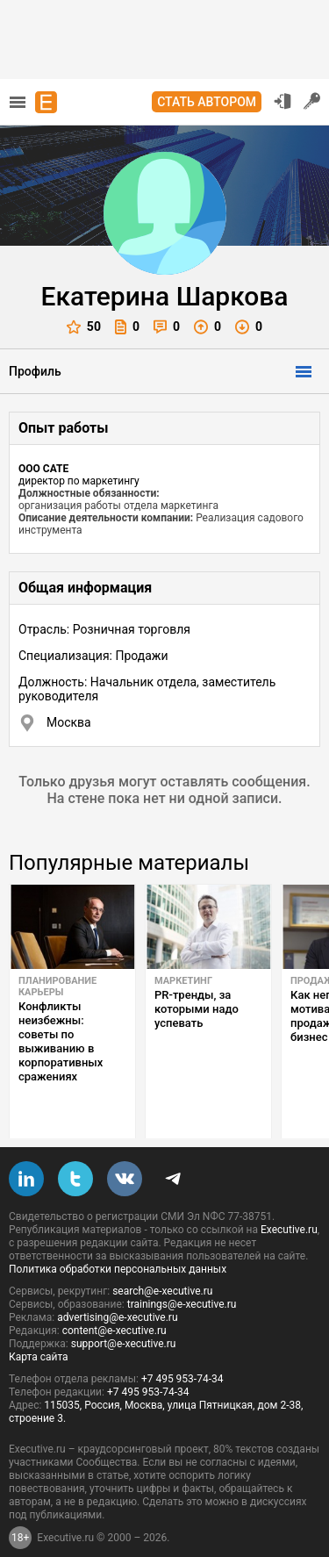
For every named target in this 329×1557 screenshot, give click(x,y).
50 (84, 327)
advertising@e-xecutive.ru (117, 1290)
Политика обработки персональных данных (117, 1242)
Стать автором (206, 102)
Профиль (35, 371)
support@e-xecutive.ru (123, 1316)
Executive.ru (289, 1202)
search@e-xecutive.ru (162, 1264)
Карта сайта (38, 1330)
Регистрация (312, 101)
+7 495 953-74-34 (182, 1351)
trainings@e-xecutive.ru (182, 1277)
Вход (282, 101)
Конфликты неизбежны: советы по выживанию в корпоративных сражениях (60, 1041)
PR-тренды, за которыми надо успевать (196, 1009)
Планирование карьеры (57, 986)
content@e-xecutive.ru (114, 1303)
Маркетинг (183, 981)
